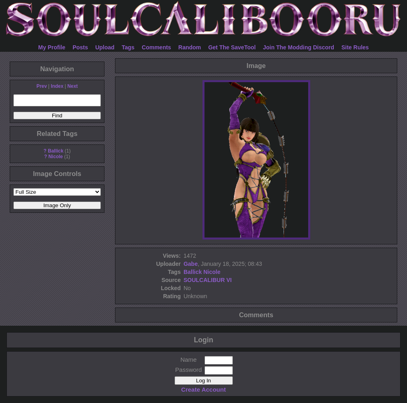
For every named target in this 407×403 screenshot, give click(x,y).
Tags (128, 47)
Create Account (203, 389)
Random (189, 47)
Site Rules (355, 47)
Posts (80, 47)
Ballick (55, 151)
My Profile (51, 47)
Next (72, 86)
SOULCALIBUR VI (207, 280)
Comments (156, 47)
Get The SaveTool (232, 47)
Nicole (56, 156)
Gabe (190, 264)
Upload (104, 47)
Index (57, 86)
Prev (41, 86)
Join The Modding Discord (298, 47)
